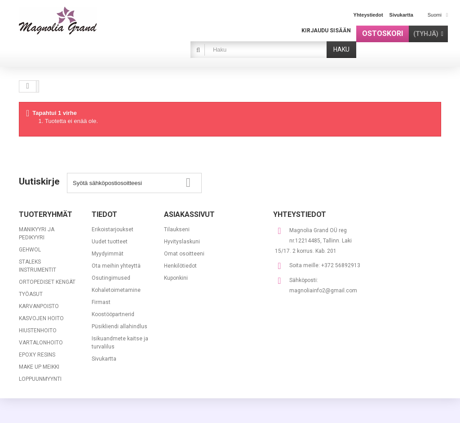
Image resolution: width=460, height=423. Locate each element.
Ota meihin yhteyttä (116, 266)
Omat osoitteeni (184, 254)
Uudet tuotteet (110, 241)
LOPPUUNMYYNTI (40, 379)
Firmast (101, 302)
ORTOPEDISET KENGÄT (47, 282)
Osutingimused (111, 278)
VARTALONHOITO (41, 342)
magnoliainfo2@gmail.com (323, 290)
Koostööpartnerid (113, 314)
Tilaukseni (177, 229)
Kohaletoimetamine (116, 290)
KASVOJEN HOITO (41, 318)
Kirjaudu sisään (326, 30)
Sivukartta (104, 359)
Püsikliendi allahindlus (119, 326)
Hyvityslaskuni (182, 241)
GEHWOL (30, 250)
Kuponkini (176, 278)
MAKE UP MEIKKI (39, 367)
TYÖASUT (31, 294)
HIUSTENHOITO (38, 330)
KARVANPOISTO (39, 306)
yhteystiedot (368, 15)
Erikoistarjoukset (112, 229)
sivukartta (401, 15)
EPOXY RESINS (37, 355)
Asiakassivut (189, 214)
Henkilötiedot (180, 266)
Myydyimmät (108, 254)
